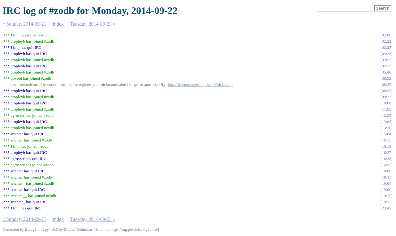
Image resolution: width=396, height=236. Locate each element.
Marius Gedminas (78, 229)
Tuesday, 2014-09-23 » (92, 24)
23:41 (386, 208)
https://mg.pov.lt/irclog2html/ (134, 229)
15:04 (386, 134)
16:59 (386, 164)
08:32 (386, 78)
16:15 (386, 140)
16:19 (386, 146)
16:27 (386, 152)
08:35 (386, 90)
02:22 (386, 41)
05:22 (386, 66)
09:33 (386, 97)
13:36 (386, 127)
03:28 (386, 53)
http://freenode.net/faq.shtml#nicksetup (200, 84)
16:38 (386, 158)
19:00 (386, 183)
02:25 (386, 47)
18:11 (386, 177)
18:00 (386, 171)
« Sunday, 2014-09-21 (24, 24)
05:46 (386, 72)
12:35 (386, 115)
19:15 (386, 195)
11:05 (386, 109)
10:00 (386, 103)
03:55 (386, 59)
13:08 (386, 121)
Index (58, 24)
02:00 (386, 35)
